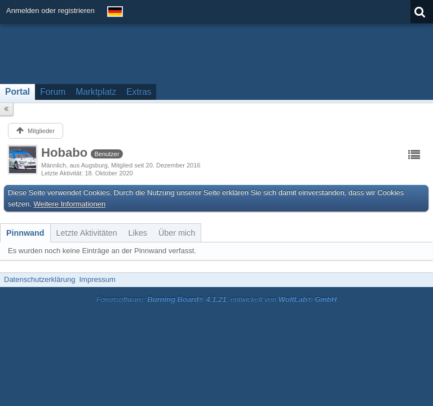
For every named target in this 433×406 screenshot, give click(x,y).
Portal (17, 91)
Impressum (97, 279)
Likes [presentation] (138, 232)
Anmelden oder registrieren (50, 10)
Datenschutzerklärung (39, 279)
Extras (138, 91)
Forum (52, 91)
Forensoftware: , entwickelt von (216, 299)
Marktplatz (96, 91)
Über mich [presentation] (176, 232)
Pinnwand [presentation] (25, 232)
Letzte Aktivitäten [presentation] (86, 232)
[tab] (25, 232)
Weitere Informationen (70, 204)
